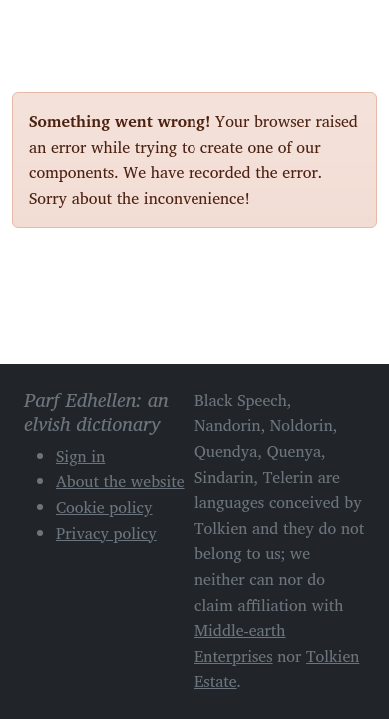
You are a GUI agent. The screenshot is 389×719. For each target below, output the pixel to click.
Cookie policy (104, 507)
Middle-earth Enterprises (240, 643)
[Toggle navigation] (354, 28)
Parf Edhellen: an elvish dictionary (82, 29)
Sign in (80, 456)
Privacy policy (106, 533)
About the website (120, 481)
